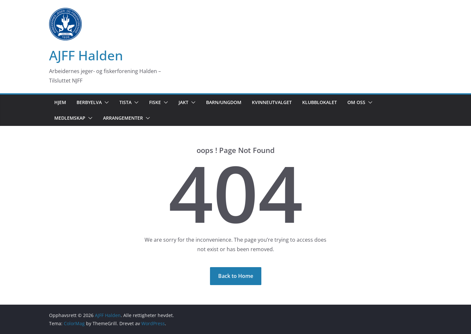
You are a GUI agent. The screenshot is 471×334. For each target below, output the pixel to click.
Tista (125, 102)
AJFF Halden (86, 55)
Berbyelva (89, 102)
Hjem (60, 102)
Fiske (155, 102)
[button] (105, 102)
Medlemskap (69, 118)
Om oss (356, 102)
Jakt (183, 102)
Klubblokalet (319, 102)
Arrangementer (123, 118)
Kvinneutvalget (272, 102)
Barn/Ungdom (223, 102)
